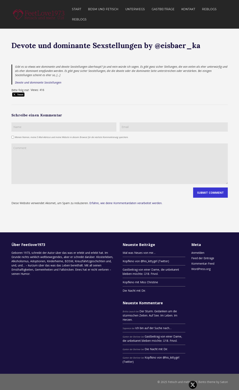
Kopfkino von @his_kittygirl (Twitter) (146, 261)
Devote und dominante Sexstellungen (38, 82)
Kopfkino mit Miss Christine (140, 282)
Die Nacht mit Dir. (134, 290)
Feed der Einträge (202, 258)
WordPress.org (201, 269)
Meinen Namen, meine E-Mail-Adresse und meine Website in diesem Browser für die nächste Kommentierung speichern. (71, 137)
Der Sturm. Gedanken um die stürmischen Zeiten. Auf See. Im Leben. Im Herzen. (150, 315)
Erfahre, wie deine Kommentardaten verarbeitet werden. (125, 203)
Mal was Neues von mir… (139, 253)
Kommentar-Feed (202, 263)
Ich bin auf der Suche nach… (153, 328)
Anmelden (197, 253)
